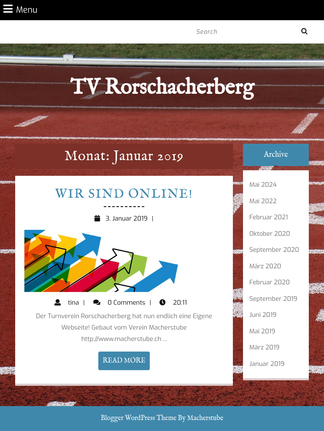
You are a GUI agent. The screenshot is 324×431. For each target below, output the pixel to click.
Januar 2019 (267, 364)
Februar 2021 (268, 217)
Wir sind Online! (124, 194)
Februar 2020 (269, 282)
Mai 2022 (263, 201)
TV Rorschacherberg (162, 88)
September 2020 (274, 250)
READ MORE (126, 362)
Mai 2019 (262, 331)
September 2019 (273, 299)
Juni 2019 (262, 315)
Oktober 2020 (269, 233)
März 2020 (265, 266)
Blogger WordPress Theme (138, 418)
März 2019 (264, 347)
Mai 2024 (263, 184)
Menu (20, 9)
